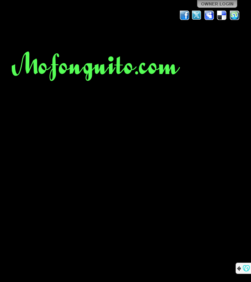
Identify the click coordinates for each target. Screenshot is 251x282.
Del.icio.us (222, 15)
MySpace (209, 15)
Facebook (184, 15)
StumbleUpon (234, 15)
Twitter (197, 15)
